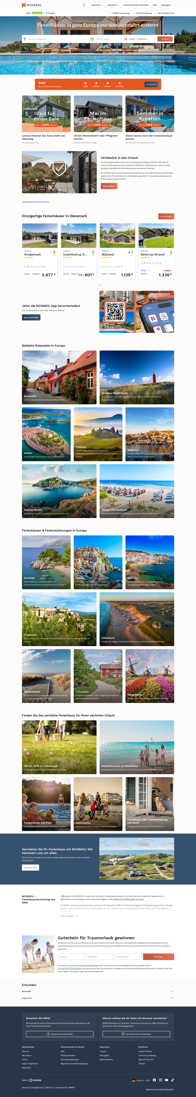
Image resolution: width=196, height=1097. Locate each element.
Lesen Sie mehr (30, 867)
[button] (106, 39)
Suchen (165, 39)
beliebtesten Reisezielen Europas (128, 899)
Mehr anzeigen (69, 916)
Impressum (26, 1067)
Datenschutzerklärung (147, 1055)
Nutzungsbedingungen (70, 1059)
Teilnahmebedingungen (88, 965)
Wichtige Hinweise (68, 1055)
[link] (46, 121)
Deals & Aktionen (106, 1059)
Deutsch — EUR (141, 1080)
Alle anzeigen (166, 216)
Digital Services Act (146, 1059)
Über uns (25, 1051)
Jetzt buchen (151, 84)
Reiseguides (104, 1055)
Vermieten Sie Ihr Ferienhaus (136, 1034)
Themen (103, 1051)
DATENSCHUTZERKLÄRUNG (70, 968)
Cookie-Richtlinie (145, 1051)
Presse (25, 1059)
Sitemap (141, 1063)
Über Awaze (26, 1055)
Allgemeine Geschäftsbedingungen (74, 1063)
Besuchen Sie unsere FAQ (60, 1034)
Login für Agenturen (30, 1063)
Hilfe (155, 5)
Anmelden (158, 956)
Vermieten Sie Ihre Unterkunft (135, 5)
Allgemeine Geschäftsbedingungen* (160, 1089)
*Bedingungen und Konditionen (35, 201)
